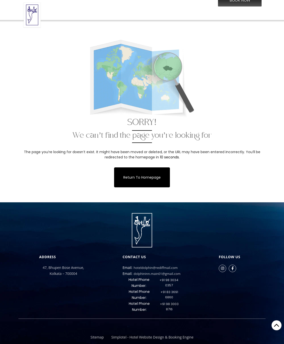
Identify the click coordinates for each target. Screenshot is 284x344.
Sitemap (97, 337)
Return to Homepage (142, 177)
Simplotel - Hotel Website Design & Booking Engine (152, 337)
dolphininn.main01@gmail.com (152, 274)
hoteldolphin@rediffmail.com (150, 268)
